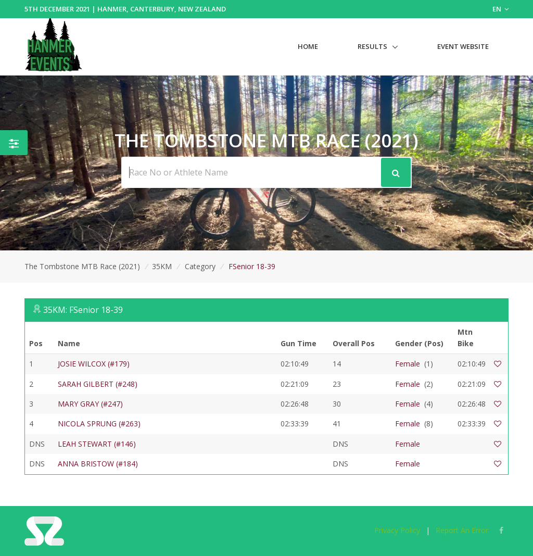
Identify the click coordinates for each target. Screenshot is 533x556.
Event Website (463, 46)
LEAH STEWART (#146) (97, 444)
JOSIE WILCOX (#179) (94, 364)
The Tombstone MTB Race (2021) (82, 266)
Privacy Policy (397, 530)
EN (500, 9)
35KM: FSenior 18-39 (83, 309)
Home (308, 46)
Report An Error (462, 530)
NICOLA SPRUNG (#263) (99, 423)
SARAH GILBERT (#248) (97, 384)
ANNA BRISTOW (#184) (98, 464)
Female (407, 364)
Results (372, 46)
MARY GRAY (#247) (90, 404)
